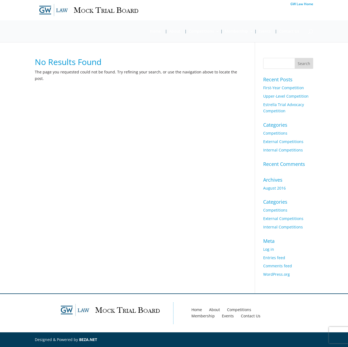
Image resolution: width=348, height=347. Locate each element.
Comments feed (277, 265)
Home (155, 31)
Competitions (201, 31)
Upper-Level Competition (286, 96)
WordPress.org (276, 274)
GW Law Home (301, 4)
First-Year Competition (283, 87)
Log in (268, 249)
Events (265, 31)
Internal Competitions (283, 150)
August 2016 (274, 188)
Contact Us (289, 31)
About (175, 31)
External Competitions (283, 141)
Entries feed (274, 257)
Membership (236, 31)
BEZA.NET (88, 339)
